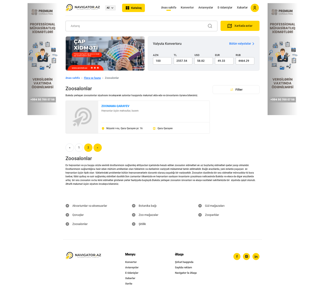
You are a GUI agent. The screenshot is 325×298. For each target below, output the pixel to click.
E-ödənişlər (225, 7)
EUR (217, 55)
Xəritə (128, 283)
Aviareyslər (205, 7)
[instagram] (246, 256)
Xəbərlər (242, 7)
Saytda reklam (183, 267)
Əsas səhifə (168, 7)
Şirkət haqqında (184, 262)
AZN (155, 55)
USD (197, 55)
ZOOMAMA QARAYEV (115, 106)
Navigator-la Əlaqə (186, 272)
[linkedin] (256, 256)
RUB (238, 55)
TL (175, 55)
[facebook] (236, 256)
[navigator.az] (83, 256)
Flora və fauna (92, 77)
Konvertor (187, 7)
